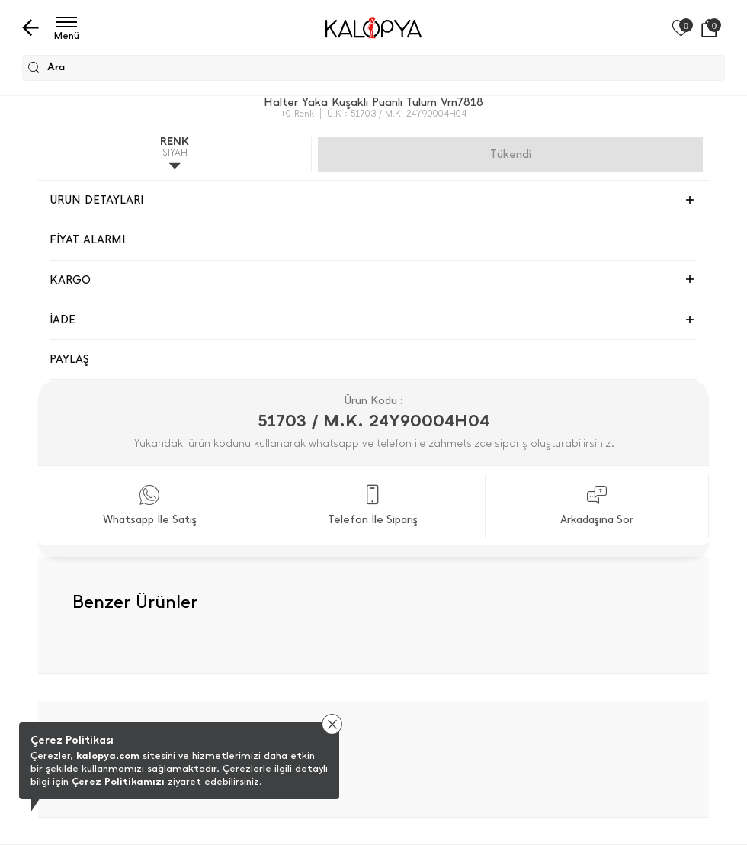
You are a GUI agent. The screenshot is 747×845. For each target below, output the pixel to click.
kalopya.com (107, 755)
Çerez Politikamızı (118, 781)
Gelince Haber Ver (510, 154)
